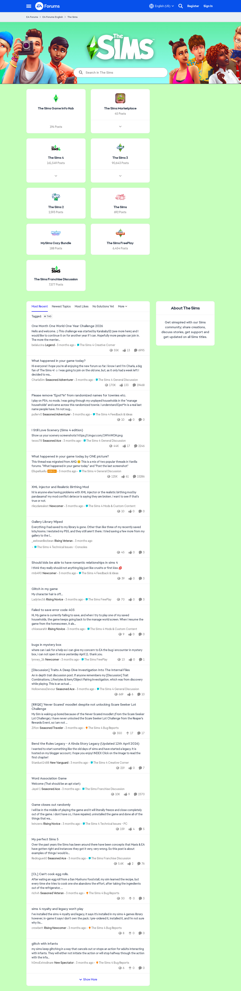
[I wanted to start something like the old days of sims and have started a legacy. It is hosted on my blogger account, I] (88, 753)
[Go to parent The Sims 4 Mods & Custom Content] (109, 506)
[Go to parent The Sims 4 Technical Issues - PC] (104, 824)
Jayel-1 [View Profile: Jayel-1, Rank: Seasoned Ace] (36, 789)
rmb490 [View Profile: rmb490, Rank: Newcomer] (37, 573)
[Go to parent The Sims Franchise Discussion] (102, 789)
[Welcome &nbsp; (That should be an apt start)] (88, 784)
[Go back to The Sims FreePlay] (120, 243)
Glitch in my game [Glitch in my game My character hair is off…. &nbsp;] (45, 589)
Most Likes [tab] (82, 306)
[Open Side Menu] (28, 6)
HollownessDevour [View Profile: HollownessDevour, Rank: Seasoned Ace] (43, 689)
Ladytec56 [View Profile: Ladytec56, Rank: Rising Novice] (38, 599)
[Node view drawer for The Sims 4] (55, 175)
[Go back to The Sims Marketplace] (120, 108)
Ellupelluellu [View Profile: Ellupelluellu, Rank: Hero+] (39, 471)
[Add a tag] (48, 316)
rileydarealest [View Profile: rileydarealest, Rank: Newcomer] (40, 506)
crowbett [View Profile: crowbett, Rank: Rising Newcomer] (37, 928)
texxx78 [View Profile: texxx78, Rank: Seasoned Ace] (37, 441)
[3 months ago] (64, 345)
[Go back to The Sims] (120, 207)
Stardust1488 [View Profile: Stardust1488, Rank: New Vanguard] (40, 762)
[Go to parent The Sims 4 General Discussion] (116, 380)
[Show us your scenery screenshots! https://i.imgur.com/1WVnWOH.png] (88, 435)
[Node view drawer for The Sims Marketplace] (120, 126)
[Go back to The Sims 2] (56, 207)
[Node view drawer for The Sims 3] (120, 175)
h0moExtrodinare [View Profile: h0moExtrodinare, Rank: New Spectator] (42, 963)
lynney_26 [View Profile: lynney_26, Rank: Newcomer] (38, 659)
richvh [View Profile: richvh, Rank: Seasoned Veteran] (35, 893)
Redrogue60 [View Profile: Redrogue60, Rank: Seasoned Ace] (39, 858)
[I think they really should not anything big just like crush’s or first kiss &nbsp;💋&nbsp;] (88, 568)
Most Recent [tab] (40, 306)
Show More (88, 979)
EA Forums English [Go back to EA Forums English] (53, 17)
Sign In (208, 6)
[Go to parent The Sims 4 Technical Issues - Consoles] (59, 547)
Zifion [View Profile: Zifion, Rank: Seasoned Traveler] (35, 728)
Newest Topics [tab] (61, 306)
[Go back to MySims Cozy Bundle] (56, 243)
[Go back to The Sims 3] (120, 158)
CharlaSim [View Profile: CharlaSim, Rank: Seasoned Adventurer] (38, 379)
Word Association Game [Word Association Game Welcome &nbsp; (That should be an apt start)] (49, 778)
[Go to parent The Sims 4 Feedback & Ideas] (111, 414)
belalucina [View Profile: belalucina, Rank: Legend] (38, 345)
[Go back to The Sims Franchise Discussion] (56, 279)
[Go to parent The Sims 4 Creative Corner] (95, 345)
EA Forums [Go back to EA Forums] (32, 17)
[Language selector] (161, 6)
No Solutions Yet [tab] (103, 306)
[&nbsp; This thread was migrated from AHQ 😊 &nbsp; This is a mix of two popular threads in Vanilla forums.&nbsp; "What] (88, 464)
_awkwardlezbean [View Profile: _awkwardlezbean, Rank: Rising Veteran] (43, 540)
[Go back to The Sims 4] (56, 158)
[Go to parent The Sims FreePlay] (97, 599)
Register (193, 6)
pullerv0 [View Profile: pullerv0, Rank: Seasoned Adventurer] (37, 414)
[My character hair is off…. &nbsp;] (88, 594)
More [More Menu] (122, 306)
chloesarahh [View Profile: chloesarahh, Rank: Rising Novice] (39, 629)
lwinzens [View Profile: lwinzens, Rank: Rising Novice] (37, 823)
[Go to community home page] (47, 6)
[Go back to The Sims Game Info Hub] (56, 108)
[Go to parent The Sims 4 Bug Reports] (101, 728)
